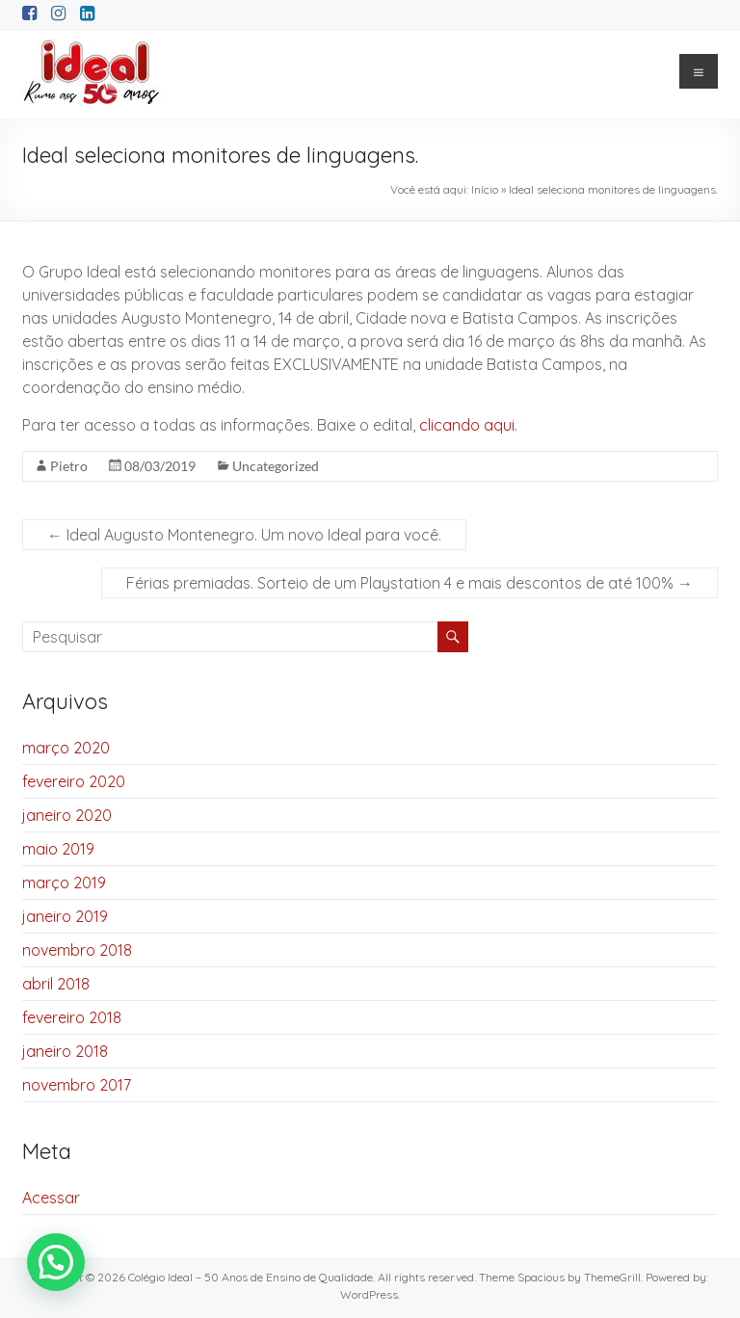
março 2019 (64, 882)
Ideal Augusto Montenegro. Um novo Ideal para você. (244, 534)
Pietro (69, 466)
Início (484, 189)
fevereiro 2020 (73, 781)
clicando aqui (467, 425)
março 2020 (66, 747)
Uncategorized (275, 466)
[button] (56, 1262)
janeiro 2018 (65, 1051)
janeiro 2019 (65, 916)
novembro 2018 (77, 950)
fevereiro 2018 (71, 1017)
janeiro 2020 (67, 815)
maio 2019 (58, 848)
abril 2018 (56, 983)
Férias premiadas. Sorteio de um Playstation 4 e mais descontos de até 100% (409, 583)
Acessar (51, 1197)
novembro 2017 (76, 1084)
